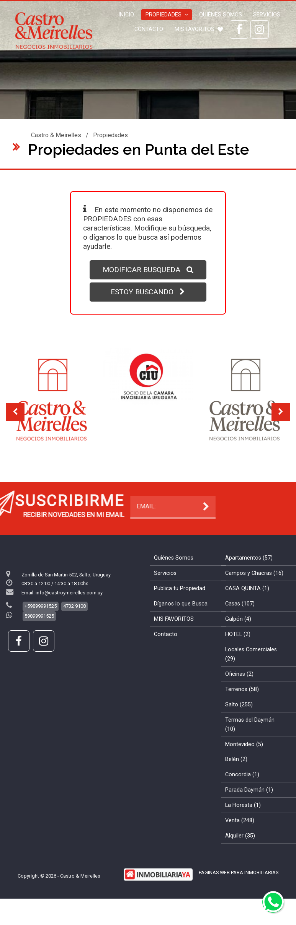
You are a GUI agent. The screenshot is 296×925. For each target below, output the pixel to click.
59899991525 (39, 636)
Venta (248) (239, 840)
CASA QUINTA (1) (247, 608)
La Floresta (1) (243, 825)
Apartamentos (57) (249, 578)
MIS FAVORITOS (199, 29)
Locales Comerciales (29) (251, 674)
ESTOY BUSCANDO (148, 291)
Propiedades (167, 14)
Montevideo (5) (244, 764)
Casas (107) (240, 624)
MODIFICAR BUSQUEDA (148, 269)
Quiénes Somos (220, 14)
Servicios (266, 14)
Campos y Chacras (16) (254, 593)
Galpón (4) (238, 639)
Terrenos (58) (242, 709)
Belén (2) (236, 779)
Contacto (148, 29)
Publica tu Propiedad (179, 608)
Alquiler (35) (240, 856)
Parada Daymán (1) (249, 810)
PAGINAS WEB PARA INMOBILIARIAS (238, 893)
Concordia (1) (242, 795)
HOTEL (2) (237, 654)
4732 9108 (74, 626)
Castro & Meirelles (56, 135)
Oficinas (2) (239, 694)
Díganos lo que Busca (181, 624)
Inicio (126, 14)
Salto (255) (239, 725)
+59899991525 (41, 626)
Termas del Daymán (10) (250, 745)
